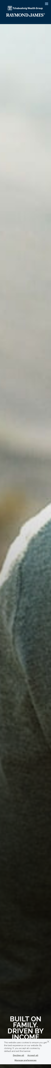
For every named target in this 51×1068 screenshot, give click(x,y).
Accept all (32, 1055)
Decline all (18, 1055)
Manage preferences (25, 1060)
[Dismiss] (48, 1041)
